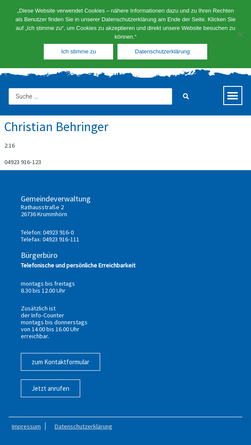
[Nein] (240, 34)
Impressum (26, 426)
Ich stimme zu (78, 51)
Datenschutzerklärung (83, 426)
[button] (233, 95)
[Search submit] (186, 96)
